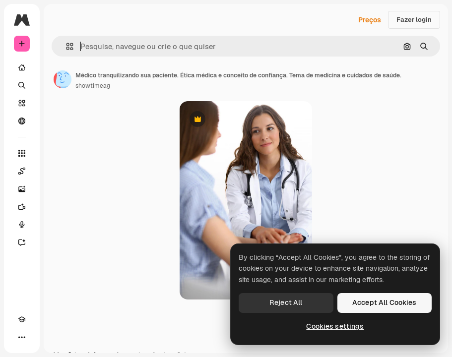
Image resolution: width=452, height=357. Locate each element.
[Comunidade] (22, 121)
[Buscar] (22, 85)
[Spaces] (22, 171)
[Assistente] (22, 242)
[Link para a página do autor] (62, 79)
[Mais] (22, 337)
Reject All (285, 302)
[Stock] (22, 103)
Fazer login (414, 19)
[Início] (22, 67)
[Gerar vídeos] (22, 207)
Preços (369, 19)
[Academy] (22, 319)
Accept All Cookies (384, 302)
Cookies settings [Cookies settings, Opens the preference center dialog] (335, 326)
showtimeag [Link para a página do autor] (92, 86)
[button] (65, 46)
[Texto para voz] (22, 225)
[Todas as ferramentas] (22, 153)
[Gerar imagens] (22, 189)
